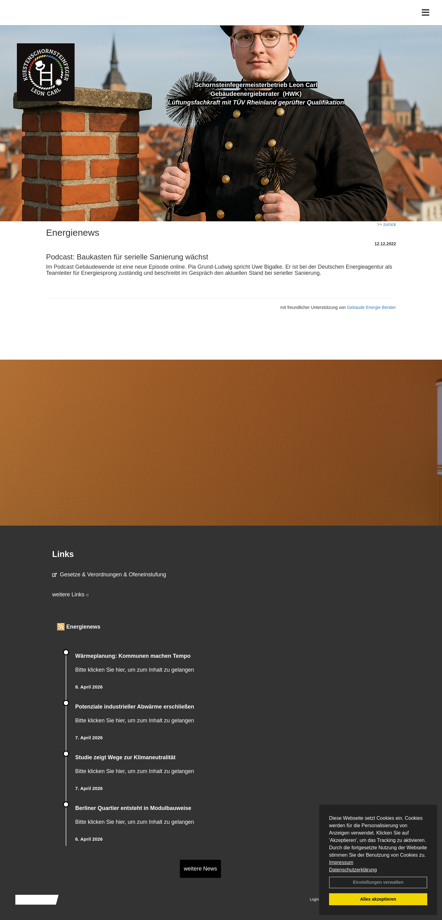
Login (314, 899)
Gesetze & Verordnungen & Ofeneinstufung (109, 574)
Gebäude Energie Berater (371, 307)
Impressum (341, 862)
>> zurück (386, 224)
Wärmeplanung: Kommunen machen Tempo (133, 656)
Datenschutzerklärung (353, 869)
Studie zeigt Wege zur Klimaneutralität (125, 757)
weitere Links (70, 594)
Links (63, 554)
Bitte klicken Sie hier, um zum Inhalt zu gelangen (134, 670)
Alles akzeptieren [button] (378, 899)
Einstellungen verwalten (378, 882)
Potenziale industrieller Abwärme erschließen (134, 707)
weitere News (200, 869)
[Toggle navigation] (425, 17)
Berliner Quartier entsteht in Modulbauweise (133, 808)
